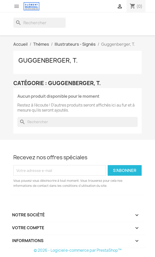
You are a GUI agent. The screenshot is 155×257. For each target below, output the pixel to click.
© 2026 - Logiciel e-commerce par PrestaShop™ (78, 250)
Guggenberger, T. (48, 60)
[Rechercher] (39, 23)
